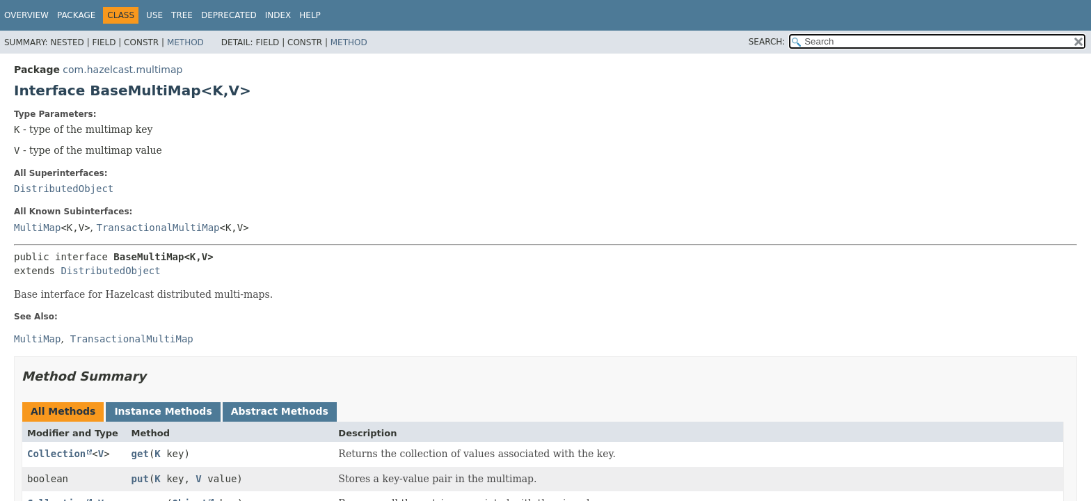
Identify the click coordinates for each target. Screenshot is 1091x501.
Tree (182, 15)
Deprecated (229, 15)
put (140, 478)
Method (185, 42)
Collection (56, 453)
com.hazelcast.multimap (122, 69)
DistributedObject (63, 188)
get (140, 453)
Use (154, 15)
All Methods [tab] (63, 411)
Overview (26, 15)
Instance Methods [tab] (163, 411)
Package (76, 15)
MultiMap (37, 227)
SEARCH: (767, 42)
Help (310, 15)
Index (278, 15)
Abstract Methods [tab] (279, 411)
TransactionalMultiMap (158, 227)
